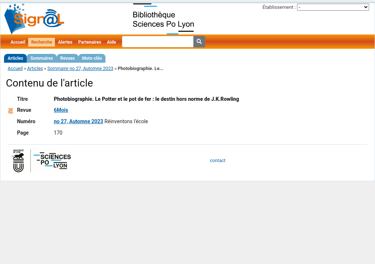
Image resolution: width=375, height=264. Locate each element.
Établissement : (279, 7)
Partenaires (89, 42)
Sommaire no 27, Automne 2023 (80, 68)
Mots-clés (92, 58)
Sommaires (41, 58)
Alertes (65, 42)
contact (217, 160)
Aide (111, 42)
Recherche (41, 42)
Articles (15, 58)
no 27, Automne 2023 (78, 121)
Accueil (18, 42)
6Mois (61, 110)
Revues (67, 58)
